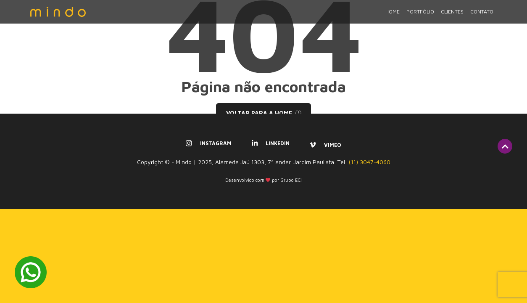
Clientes (452, 17)
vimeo (325, 145)
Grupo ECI (291, 180)
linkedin (271, 143)
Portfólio (420, 17)
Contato (481, 17)
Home (392, 17)
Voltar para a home (263, 112)
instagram (208, 143)
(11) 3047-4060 (369, 162)
